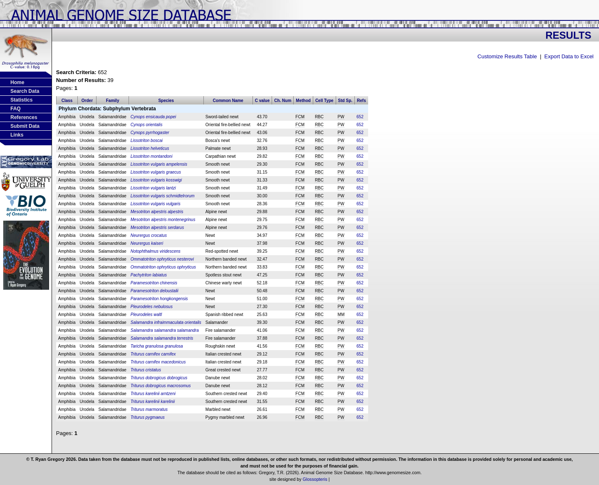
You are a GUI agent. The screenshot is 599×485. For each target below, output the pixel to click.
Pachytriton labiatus (149, 275)
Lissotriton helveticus (150, 148)
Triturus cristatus (146, 370)
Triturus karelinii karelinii (153, 401)
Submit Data (25, 126)
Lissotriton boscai (147, 140)
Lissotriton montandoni (152, 156)
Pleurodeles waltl (146, 314)
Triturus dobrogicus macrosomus (161, 385)
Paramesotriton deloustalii (154, 291)
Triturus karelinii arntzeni (153, 393)
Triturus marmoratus (149, 409)
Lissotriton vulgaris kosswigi (156, 180)
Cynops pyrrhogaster (150, 132)
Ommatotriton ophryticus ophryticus (163, 267)
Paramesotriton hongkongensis (159, 298)
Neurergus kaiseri (147, 243)
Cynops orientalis (147, 124)
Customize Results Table (507, 56)
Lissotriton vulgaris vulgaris (156, 203)
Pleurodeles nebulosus (152, 306)
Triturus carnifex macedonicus (158, 362)
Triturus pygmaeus (148, 417)
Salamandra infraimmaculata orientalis (166, 322)
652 (360, 116)
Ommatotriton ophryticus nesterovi (162, 259)
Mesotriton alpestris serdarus (157, 227)
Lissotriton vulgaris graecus (156, 172)
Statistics (21, 100)
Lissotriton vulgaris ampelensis (159, 164)
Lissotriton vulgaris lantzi (153, 188)
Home (17, 82)
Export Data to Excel (569, 56)
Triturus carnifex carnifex (153, 354)
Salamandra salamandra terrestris (162, 338)
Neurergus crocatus (149, 235)
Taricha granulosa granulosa (157, 346)
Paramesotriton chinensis (154, 283)
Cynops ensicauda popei (153, 116)
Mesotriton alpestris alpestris (157, 211)
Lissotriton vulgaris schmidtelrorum (163, 196)
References (23, 117)
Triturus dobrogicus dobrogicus (159, 378)
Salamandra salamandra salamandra (165, 330)
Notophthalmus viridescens (156, 251)
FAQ (15, 109)
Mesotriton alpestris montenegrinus (163, 219)
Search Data (24, 91)
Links (16, 135)
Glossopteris (315, 479)
